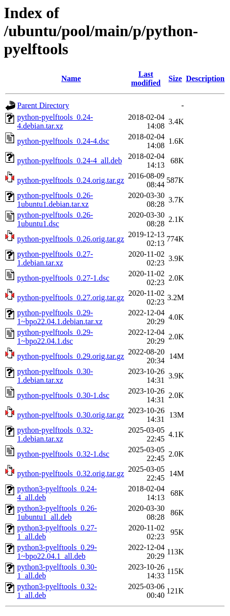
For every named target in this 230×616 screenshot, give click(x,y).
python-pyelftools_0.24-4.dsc (63, 141)
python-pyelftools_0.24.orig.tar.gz (70, 180)
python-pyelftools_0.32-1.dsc (63, 454)
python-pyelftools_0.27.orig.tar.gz (70, 297)
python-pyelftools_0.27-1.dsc (63, 278)
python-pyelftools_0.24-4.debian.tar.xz (55, 121)
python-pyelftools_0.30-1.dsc (63, 395)
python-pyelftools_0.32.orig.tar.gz (70, 473)
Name (71, 78)
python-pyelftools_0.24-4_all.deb (69, 160)
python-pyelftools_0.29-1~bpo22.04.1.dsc (55, 336)
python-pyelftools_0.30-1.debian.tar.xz (55, 375)
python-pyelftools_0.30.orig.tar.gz (70, 415)
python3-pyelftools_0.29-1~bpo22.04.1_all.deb (57, 551)
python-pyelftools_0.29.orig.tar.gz (70, 356)
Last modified (146, 78)
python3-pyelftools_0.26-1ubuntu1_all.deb (57, 512)
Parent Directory (43, 105)
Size (175, 78)
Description (205, 78)
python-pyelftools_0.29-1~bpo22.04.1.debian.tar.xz (59, 317)
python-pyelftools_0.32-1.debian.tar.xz (55, 434)
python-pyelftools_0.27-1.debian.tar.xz (55, 258)
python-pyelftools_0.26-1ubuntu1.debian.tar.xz (55, 199)
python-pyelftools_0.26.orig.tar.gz (70, 239)
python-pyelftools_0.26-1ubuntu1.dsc (55, 219)
